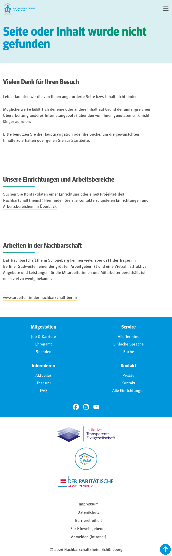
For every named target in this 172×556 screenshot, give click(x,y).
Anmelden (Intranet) (88, 537)
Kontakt (128, 383)
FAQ (43, 391)
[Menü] (166, 9)
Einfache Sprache (128, 344)
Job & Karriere (43, 337)
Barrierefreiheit (88, 521)
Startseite (80, 141)
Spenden (43, 352)
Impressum (89, 504)
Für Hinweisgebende (89, 529)
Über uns (44, 383)
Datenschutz (89, 513)
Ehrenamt (43, 344)
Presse (128, 376)
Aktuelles (43, 376)
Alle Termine (128, 337)
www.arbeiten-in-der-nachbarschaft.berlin (40, 298)
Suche (94, 135)
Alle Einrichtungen (128, 391)
